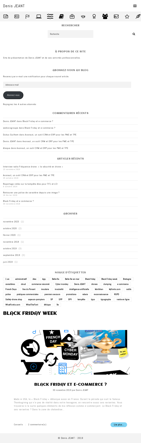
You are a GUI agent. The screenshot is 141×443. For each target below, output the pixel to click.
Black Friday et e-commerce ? (38, 121)
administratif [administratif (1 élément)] (21, 279)
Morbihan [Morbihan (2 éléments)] (99, 289)
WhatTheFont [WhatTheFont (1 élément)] (32, 304)
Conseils (18, 424)
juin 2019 (8, 261)
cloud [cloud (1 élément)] (23, 284)
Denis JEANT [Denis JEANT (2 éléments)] (79, 284)
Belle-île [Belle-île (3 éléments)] (55, 279)
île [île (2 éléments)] (58, 304)
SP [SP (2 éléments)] (51, 299)
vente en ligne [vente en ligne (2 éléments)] (123, 299)
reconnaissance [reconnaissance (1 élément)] (101, 294)
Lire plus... (119, 424)
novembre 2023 (11, 221)
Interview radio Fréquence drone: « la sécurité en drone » (33, 166)
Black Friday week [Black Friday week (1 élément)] (109, 279)
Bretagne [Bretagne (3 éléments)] (127, 279)
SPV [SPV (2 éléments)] (70, 299)
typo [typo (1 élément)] (93, 299)
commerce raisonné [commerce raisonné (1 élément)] (41, 284)
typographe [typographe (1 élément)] (106, 299)
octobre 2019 (10, 248)
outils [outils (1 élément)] (128, 289)
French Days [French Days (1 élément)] (11, 289)
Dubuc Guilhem (11, 134)
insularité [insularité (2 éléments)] (59, 289)
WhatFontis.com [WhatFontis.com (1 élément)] (12, 304)
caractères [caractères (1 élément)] (10, 284)
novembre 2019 (11, 241)
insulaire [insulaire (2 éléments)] (45, 289)
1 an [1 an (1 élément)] (7, 279)
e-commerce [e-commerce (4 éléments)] (122, 284)
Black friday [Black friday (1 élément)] (90, 279)
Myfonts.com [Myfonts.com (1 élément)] (114, 289)
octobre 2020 (10, 228)
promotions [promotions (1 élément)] (71, 294)
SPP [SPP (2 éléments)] (60, 299)
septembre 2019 (11, 255)
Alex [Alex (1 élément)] (34, 279)
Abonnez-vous (13, 95)
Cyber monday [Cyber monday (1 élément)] (61, 284)
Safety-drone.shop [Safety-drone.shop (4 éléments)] (13, 299)
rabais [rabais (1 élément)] (85, 294)
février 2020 (9, 235)
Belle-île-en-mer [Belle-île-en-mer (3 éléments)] (72, 279)
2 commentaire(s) (37, 424)
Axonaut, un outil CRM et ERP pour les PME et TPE (50, 134)
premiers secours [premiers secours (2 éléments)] (52, 294)
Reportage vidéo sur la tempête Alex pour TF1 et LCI (30, 184)
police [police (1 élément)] (8, 294)
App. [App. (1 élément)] (44, 279)
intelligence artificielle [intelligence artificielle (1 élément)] (79, 289)
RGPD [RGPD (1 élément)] (116, 294)
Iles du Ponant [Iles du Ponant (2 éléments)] (28, 289)
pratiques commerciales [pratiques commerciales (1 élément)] (28, 294)
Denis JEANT (82, 390)
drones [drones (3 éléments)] (94, 284)
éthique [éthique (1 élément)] (47, 304)
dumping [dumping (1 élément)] (107, 284)
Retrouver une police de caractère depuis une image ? (31, 192)
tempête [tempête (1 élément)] (81, 299)
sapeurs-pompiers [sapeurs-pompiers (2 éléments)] (36, 299)
